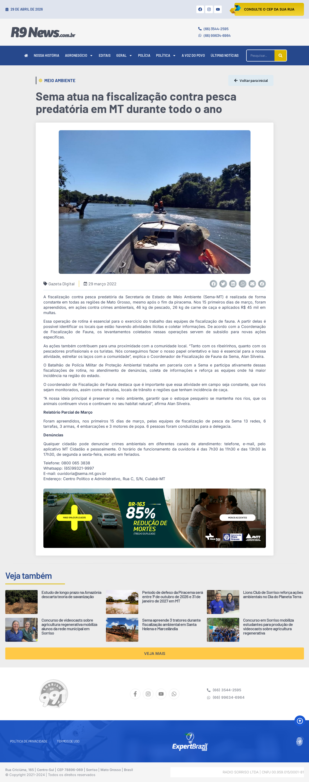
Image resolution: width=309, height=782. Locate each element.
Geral (124, 55)
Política (166, 55)
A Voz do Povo (193, 55)
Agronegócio (79, 55)
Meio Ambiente (60, 80)
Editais (105, 55)
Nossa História (46, 55)
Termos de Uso (68, 741)
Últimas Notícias (225, 55)
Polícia (144, 55)
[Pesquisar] (280, 55)
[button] (213, 284)
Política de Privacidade (28, 741)
